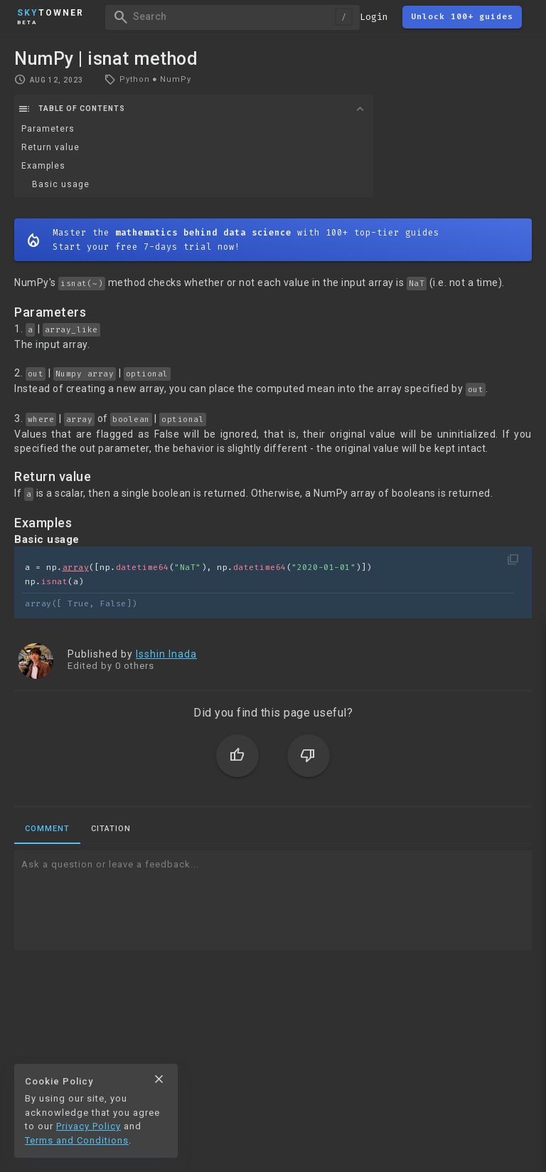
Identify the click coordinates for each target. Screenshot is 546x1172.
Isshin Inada (166, 654)
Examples (43, 166)
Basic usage (61, 184)
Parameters (48, 129)
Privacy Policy (88, 1126)
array (76, 567)
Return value (50, 147)
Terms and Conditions (77, 1140)
